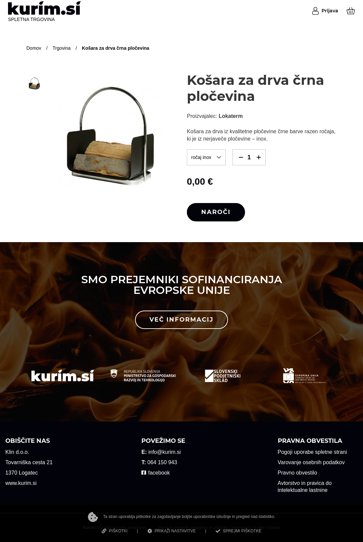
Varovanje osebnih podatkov (311, 462)
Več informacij (181, 319)
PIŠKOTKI (114, 531)
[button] (240, 157)
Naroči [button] (216, 212)
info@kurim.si (164, 452)
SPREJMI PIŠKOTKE (238, 531)
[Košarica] (351, 11)
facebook (159, 473)
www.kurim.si (20, 483)
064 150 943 (162, 462)
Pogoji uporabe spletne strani (312, 452)
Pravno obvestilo (297, 473)
